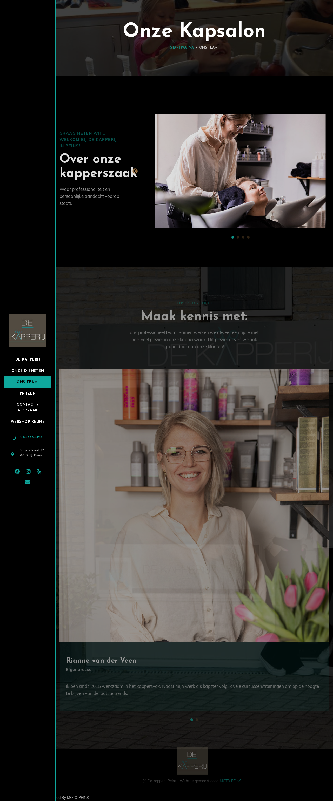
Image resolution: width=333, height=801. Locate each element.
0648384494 (31, 437)
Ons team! (28, 382)
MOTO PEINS (230, 779)
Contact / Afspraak (28, 407)
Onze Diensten (27, 371)
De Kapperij (27, 360)
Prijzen (28, 394)
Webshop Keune (28, 422)
